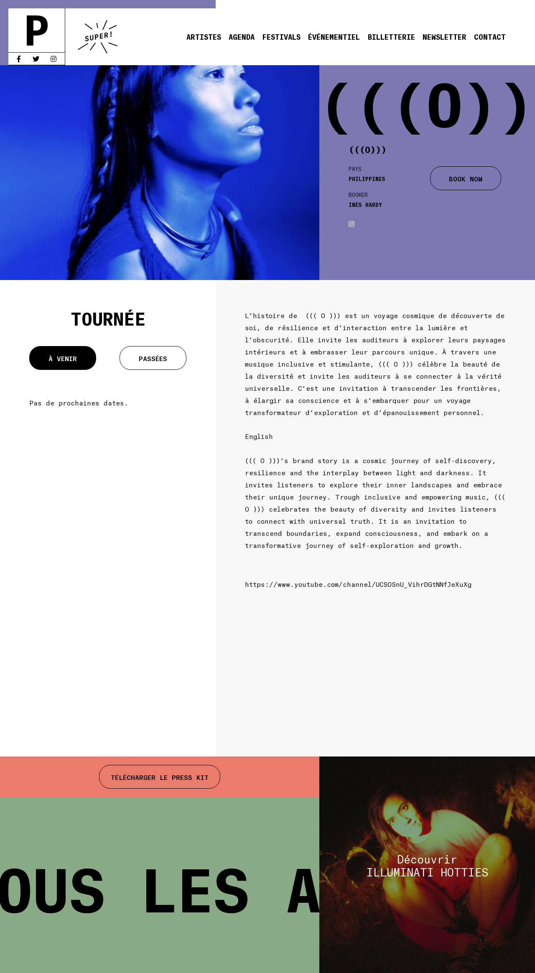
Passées (153, 358)
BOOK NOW (465, 178)
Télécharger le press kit (160, 776)
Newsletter (444, 36)
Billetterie (391, 36)
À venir (62, 358)
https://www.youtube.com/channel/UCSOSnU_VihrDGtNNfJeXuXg (358, 583)
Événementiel (334, 36)
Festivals (281, 36)
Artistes (203, 36)
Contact (490, 36)
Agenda (242, 36)
